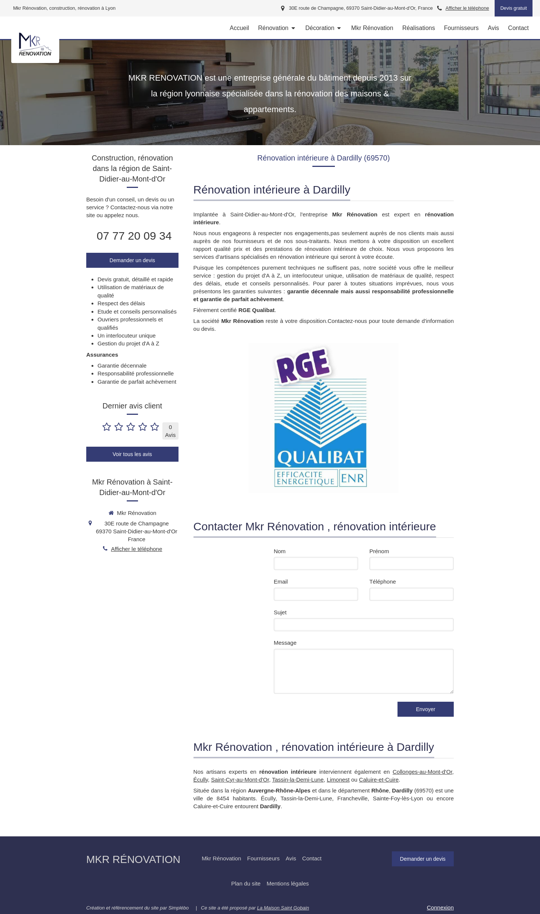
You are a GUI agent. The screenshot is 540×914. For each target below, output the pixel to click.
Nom (280, 551)
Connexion (440, 907)
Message (285, 642)
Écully (201, 779)
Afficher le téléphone (467, 8)
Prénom (379, 551)
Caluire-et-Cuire (379, 779)
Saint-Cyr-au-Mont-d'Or (240, 779)
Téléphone (382, 581)
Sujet (280, 612)
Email (281, 581)
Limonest (338, 779)
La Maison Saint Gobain (283, 908)
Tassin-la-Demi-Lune (298, 779)
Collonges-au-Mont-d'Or (422, 771)
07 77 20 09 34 (134, 236)
